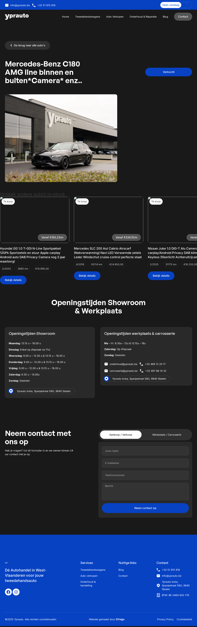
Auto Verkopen (114, 16)
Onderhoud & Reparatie (143, 16)
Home (65, 16)
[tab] (121, 435)
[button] (168, 72)
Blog (165, 16)
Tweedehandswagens (87, 16)
